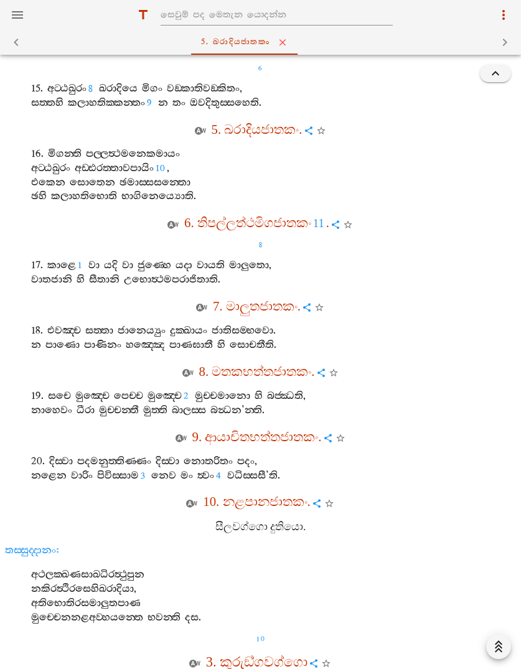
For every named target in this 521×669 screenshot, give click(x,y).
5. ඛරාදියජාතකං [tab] (263, 42)
